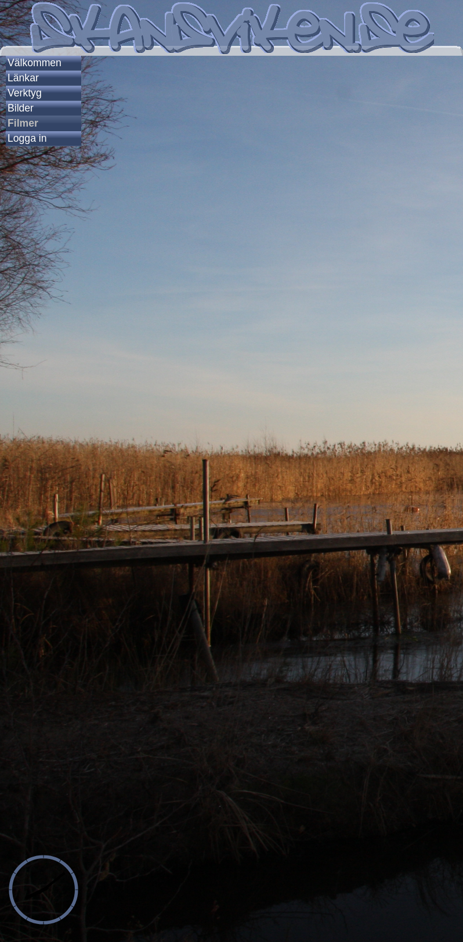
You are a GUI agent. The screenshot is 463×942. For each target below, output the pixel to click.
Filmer (23, 123)
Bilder (21, 108)
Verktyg (25, 93)
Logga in (27, 138)
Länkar (23, 78)
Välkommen (35, 63)
